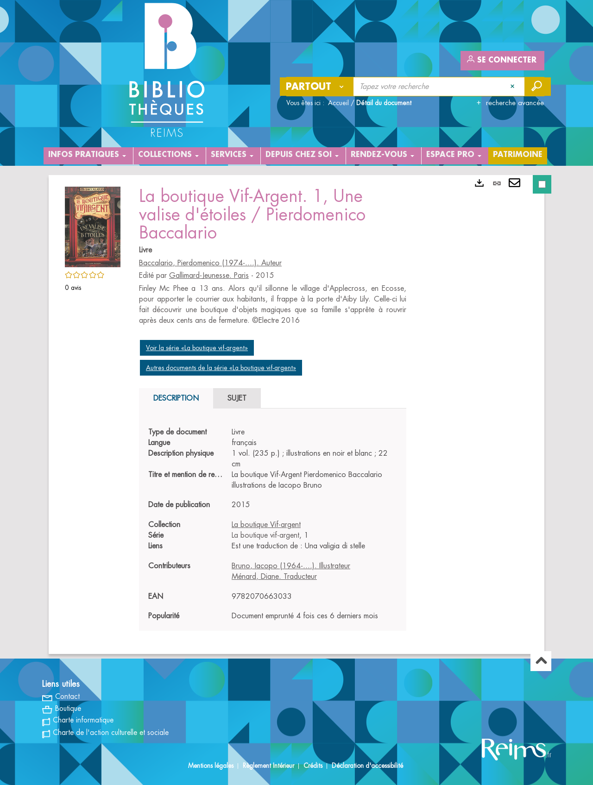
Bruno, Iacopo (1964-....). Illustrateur (291, 566)
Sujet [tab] (236, 398)
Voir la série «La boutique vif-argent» (197, 348)
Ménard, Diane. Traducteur (274, 576)
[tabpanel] (272, 524)
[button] (92, 225)
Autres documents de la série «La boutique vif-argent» (221, 367)
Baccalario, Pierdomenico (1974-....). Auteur (210, 263)
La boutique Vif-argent (266, 524)
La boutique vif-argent (265, 535)
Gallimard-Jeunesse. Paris (209, 275)
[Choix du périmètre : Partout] (317, 86)
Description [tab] (176, 398)
